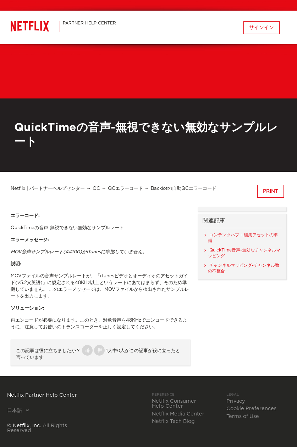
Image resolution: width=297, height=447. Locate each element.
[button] (87, 350)
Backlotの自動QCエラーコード (183, 188)
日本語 (15, 410)
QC (96, 188)
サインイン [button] (261, 27)
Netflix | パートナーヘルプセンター (48, 188)
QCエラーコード (125, 188)
